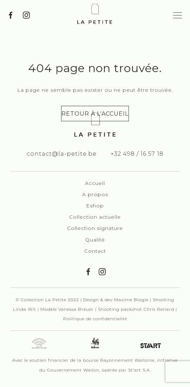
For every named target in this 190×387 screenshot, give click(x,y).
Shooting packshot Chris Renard (137, 309)
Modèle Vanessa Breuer (67, 309)
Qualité (95, 240)
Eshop (95, 205)
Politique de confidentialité (95, 318)
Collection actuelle (95, 217)
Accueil (95, 183)
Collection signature (95, 228)
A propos (95, 194)
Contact (95, 251)
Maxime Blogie (131, 299)
